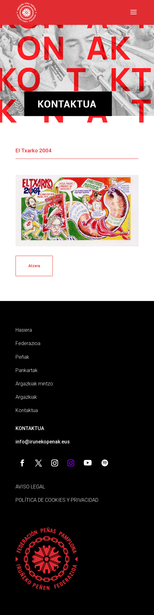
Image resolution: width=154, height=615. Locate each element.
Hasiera (24, 330)
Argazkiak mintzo (34, 384)
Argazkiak (26, 397)
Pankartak (27, 370)
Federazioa (28, 343)
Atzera (34, 266)
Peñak (22, 357)
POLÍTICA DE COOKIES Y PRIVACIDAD (57, 500)
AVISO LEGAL (30, 487)
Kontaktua (27, 410)
